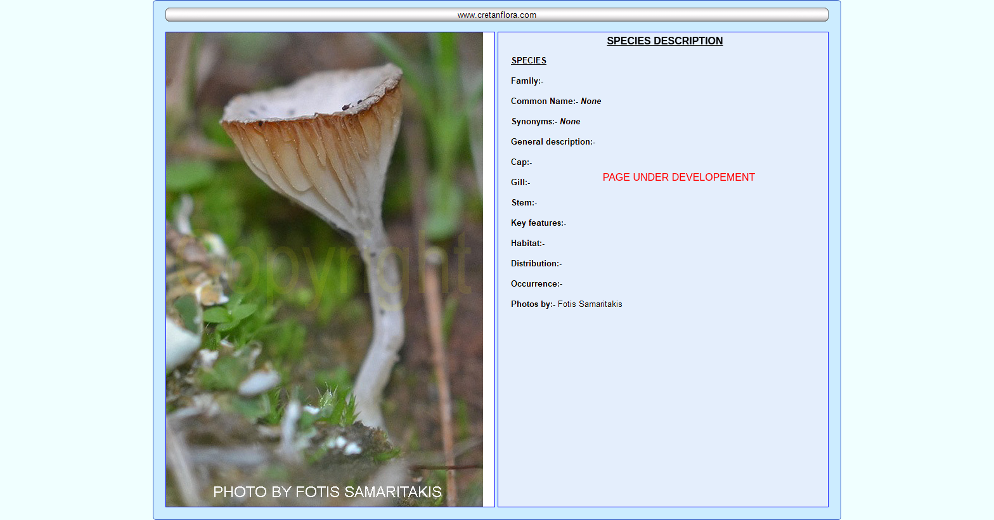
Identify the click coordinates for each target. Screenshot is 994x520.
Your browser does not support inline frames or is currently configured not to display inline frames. (663, 269)
